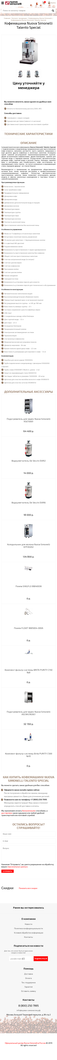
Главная (7, 18)
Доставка (28, 974)
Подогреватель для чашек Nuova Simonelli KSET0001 (28, 420)
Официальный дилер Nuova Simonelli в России (25, 1043)
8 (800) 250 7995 (28, 1005)
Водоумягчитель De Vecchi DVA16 (29, 502)
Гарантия (29, 987)
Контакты (28, 937)
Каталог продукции (19, 18)
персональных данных (17, 866)
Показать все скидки (28, 888)
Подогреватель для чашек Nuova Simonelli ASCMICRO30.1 (28, 712)
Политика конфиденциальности (28, 928)
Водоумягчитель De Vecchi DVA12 (29, 460)
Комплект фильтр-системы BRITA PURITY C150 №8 (28, 671)
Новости (28, 924)
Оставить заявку (28, 991)
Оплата (28, 978)
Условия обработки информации (28, 933)
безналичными (28, 811)
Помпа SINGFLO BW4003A (28, 586)
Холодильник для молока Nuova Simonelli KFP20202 (28, 545)
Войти (53, 3)
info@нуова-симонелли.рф (28, 1010)
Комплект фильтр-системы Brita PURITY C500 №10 (28, 754)
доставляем (6, 813)
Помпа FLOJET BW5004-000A (28, 628)
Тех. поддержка (28, 982)
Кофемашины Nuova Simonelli (40, 18)
